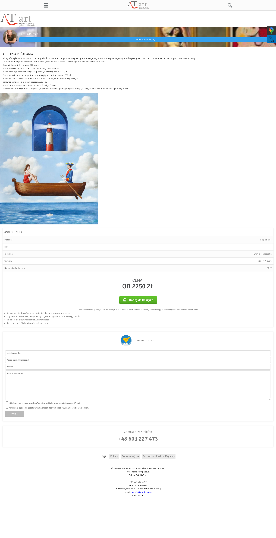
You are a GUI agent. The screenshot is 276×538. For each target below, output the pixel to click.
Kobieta (114, 456)
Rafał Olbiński (28, 34)
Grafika (256, 254)
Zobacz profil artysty (145, 39)
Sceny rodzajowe (130, 456)
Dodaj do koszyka (138, 300)
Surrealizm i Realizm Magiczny (159, 456)
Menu (46, 5)
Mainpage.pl (143, 472)
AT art (138, 5)
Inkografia (267, 254)
